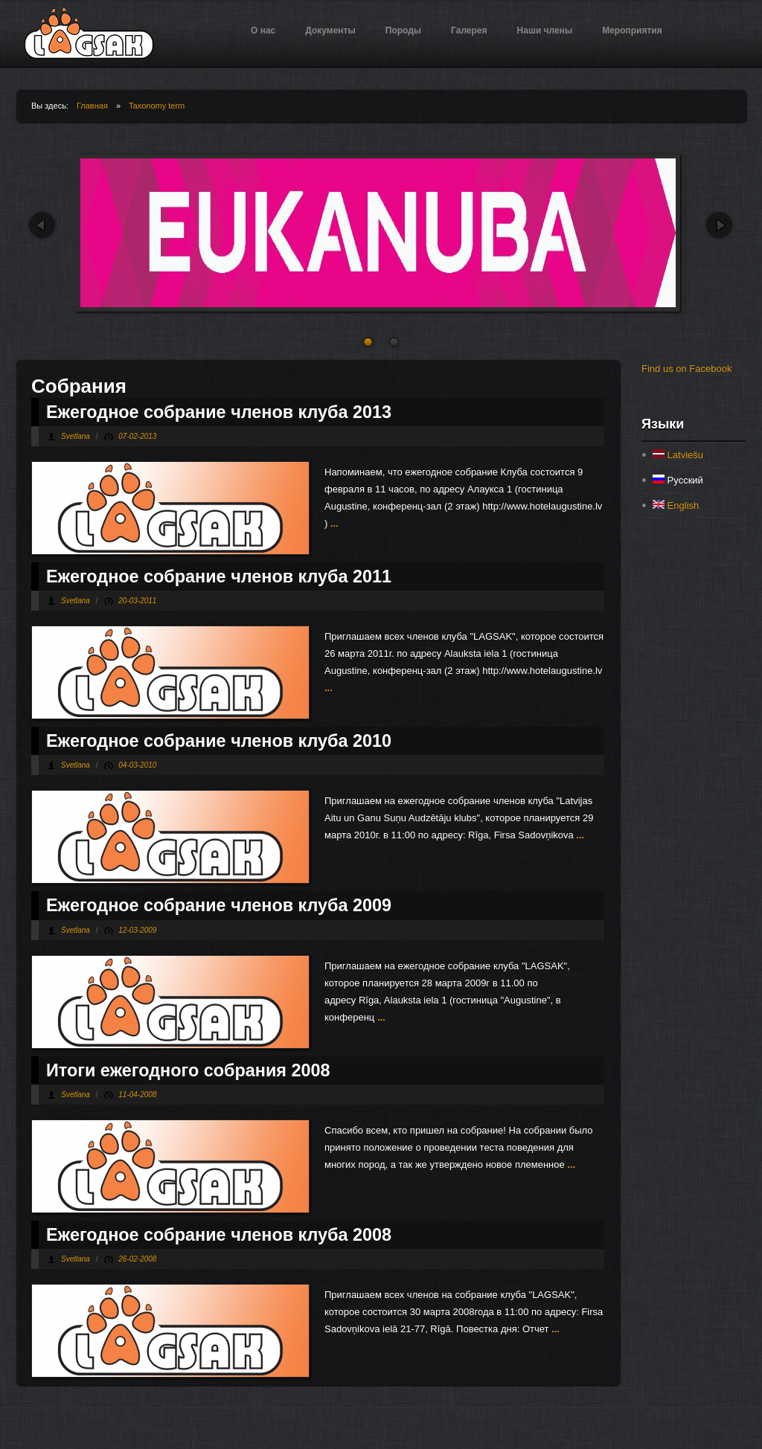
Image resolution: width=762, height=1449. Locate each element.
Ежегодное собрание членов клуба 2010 (218, 741)
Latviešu (678, 454)
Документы (330, 30)
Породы (403, 30)
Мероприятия (632, 30)
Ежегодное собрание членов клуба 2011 (218, 576)
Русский (678, 480)
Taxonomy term (157, 105)
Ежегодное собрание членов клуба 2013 (218, 412)
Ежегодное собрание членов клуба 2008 (218, 1234)
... (332, 523)
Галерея (469, 30)
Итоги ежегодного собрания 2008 (188, 1070)
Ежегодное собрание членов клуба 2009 (218, 905)
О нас (263, 30)
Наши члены (545, 30)
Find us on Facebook (686, 368)
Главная (92, 105)
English (676, 505)
